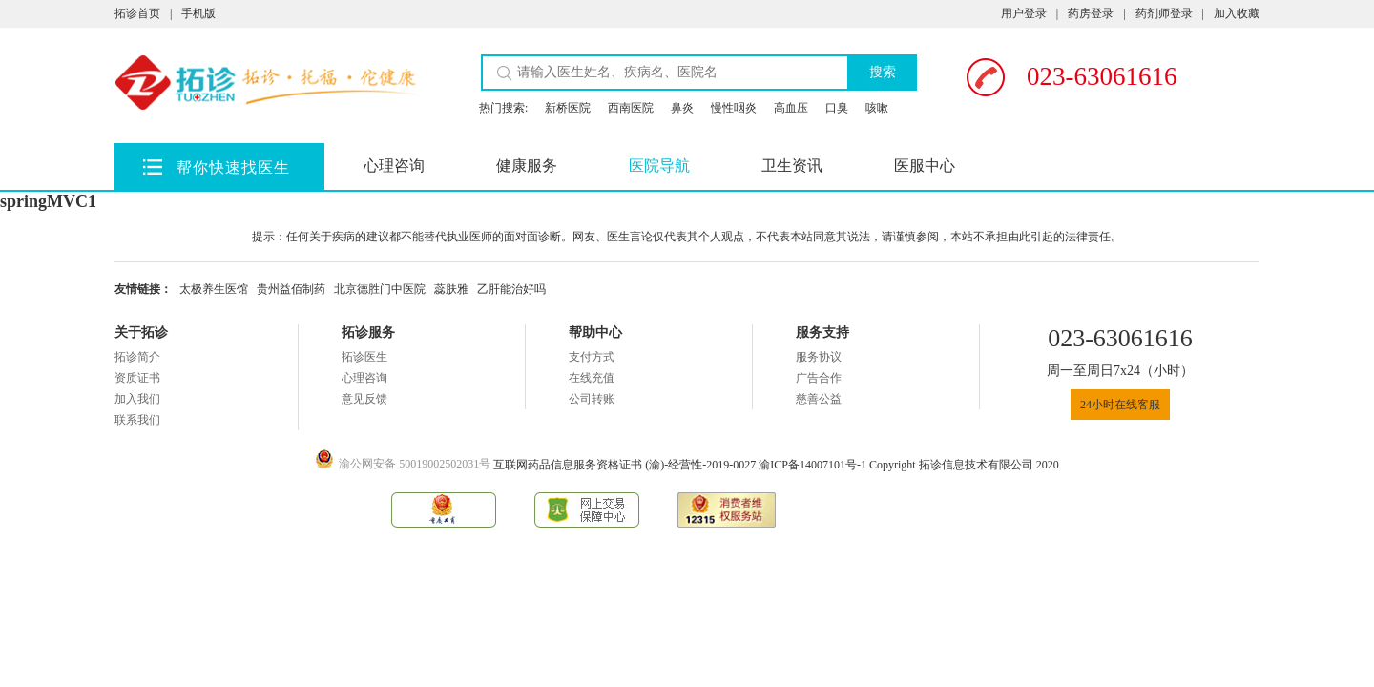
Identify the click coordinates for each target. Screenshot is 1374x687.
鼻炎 (682, 107)
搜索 (882, 71)
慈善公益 (819, 399)
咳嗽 (876, 107)
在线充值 (591, 378)
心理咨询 (394, 165)
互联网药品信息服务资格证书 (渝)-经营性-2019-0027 (626, 464)
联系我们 (137, 420)
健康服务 (526, 165)
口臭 (836, 107)
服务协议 (819, 357)
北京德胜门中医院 (380, 289)
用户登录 (1024, 13)
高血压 (791, 107)
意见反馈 (364, 399)
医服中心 (924, 165)
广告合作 (819, 378)
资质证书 (137, 378)
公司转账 (591, 399)
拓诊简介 (137, 357)
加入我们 (137, 399)
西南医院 (631, 107)
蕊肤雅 (451, 289)
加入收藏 (1237, 13)
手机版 (198, 13)
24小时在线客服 (1120, 404)
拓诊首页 (137, 13)
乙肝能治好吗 (511, 289)
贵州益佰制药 (291, 289)
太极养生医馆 (213, 289)
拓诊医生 (364, 357)
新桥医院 (568, 107)
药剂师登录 (1164, 13)
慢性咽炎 (734, 107)
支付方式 (591, 357)
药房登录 (1091, 13)
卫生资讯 (791, 165)
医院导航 (659, 165)
